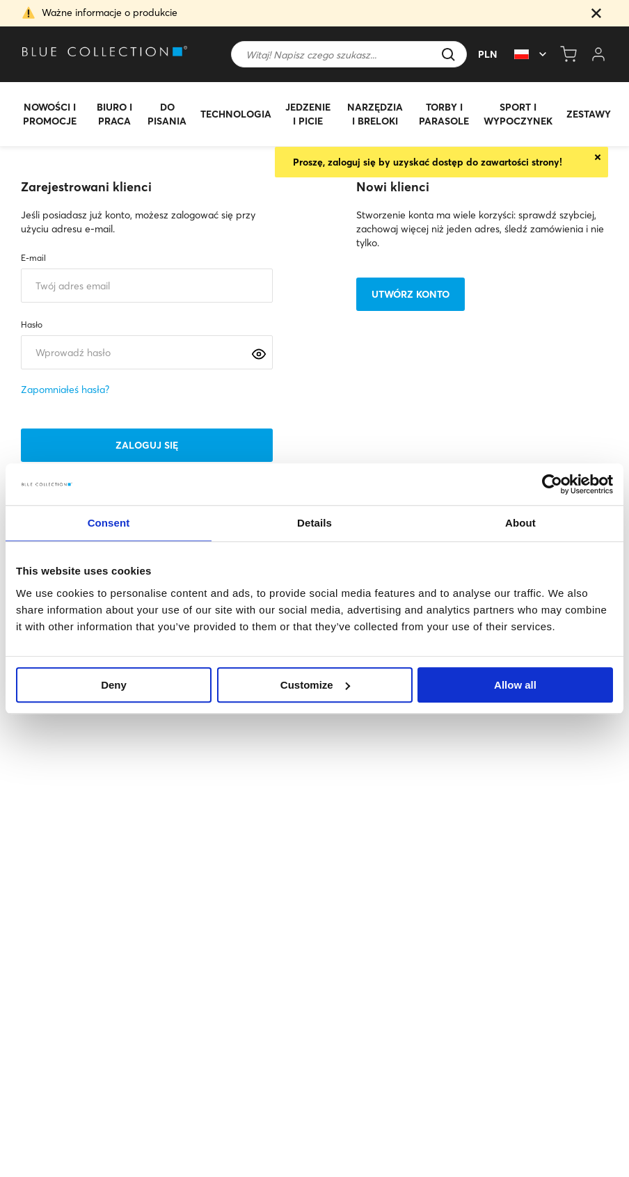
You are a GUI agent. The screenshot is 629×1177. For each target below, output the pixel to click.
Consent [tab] (109, 523)
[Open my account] (598, 54)
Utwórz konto (410, 294)
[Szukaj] (349, 54)
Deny (114, 685)
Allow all (515, 685)
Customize (315, 685)
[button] (596, 14)
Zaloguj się (147, 445)
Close (597, 157)
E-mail (33, 258)
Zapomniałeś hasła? (65, 389)
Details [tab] (314, 523)
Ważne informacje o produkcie (109, 12)
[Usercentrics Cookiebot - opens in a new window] (552, 484)
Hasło (31, 324)
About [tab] (520, 523)
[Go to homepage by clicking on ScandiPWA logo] (126, 54)
